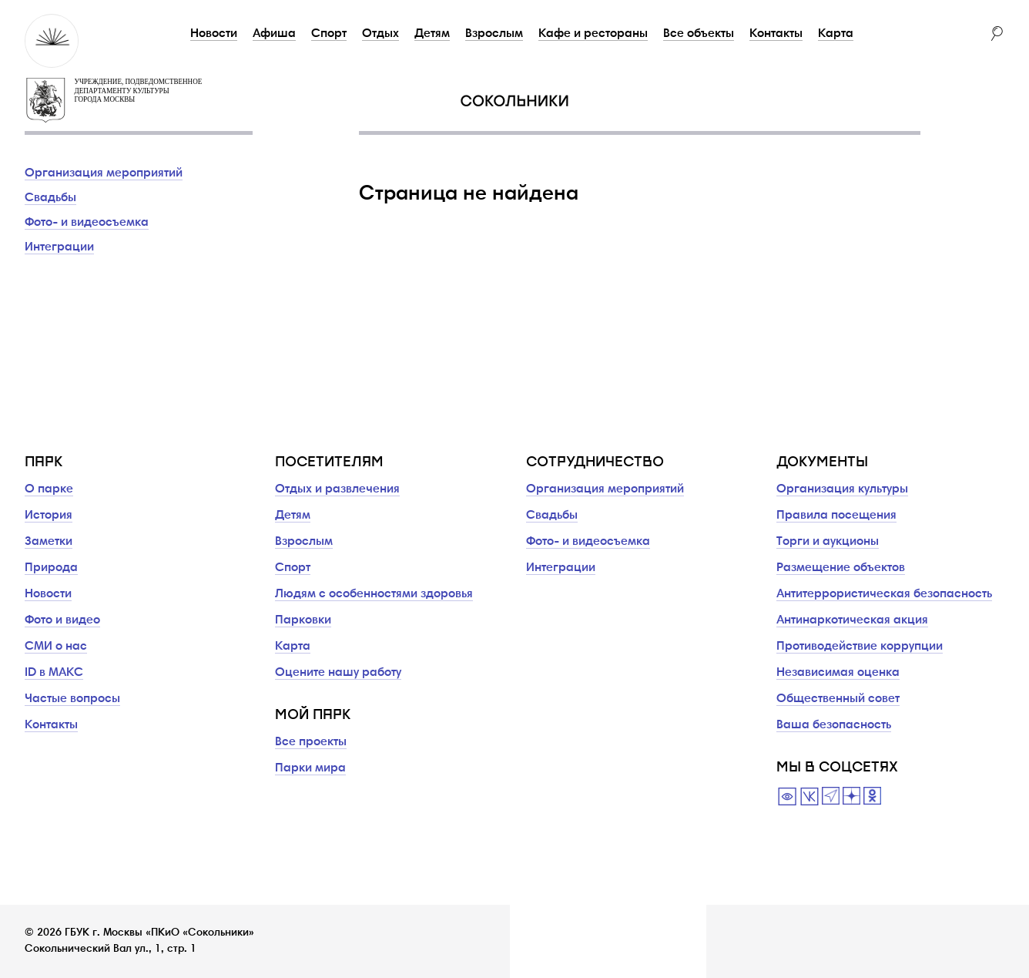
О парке (49, 489)
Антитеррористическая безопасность (884, 594)
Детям (432, 34)
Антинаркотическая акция (852, 620)
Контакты (776, 34)
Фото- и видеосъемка (87, 223)
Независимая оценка (838, 673)
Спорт (329, 34)
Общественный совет (838, 699)
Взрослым (494, 34)
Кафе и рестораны (593, 34)
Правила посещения (836, 515)
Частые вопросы (72, 699)
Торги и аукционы (827, 542)
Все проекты (311, 742)
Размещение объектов (840, 568)
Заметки (48, 542)
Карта (835, 34)
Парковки (303, 620)
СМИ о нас (56, 646)
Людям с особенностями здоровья (374, 594)
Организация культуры (842, 489)
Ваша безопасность (833, 725)
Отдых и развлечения (337, 489)
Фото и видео (62, 620)
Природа (51, 568)
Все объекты (698, 34)
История (48, 515)
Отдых (380, 34)
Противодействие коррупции (859, 646)
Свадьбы (50, 198)
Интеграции (59, 247)
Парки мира (310, 768)
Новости (213, 34)
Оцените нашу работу (338, 673)
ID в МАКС (54, 673)
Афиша (274, 34)
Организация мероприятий (104, 173)
